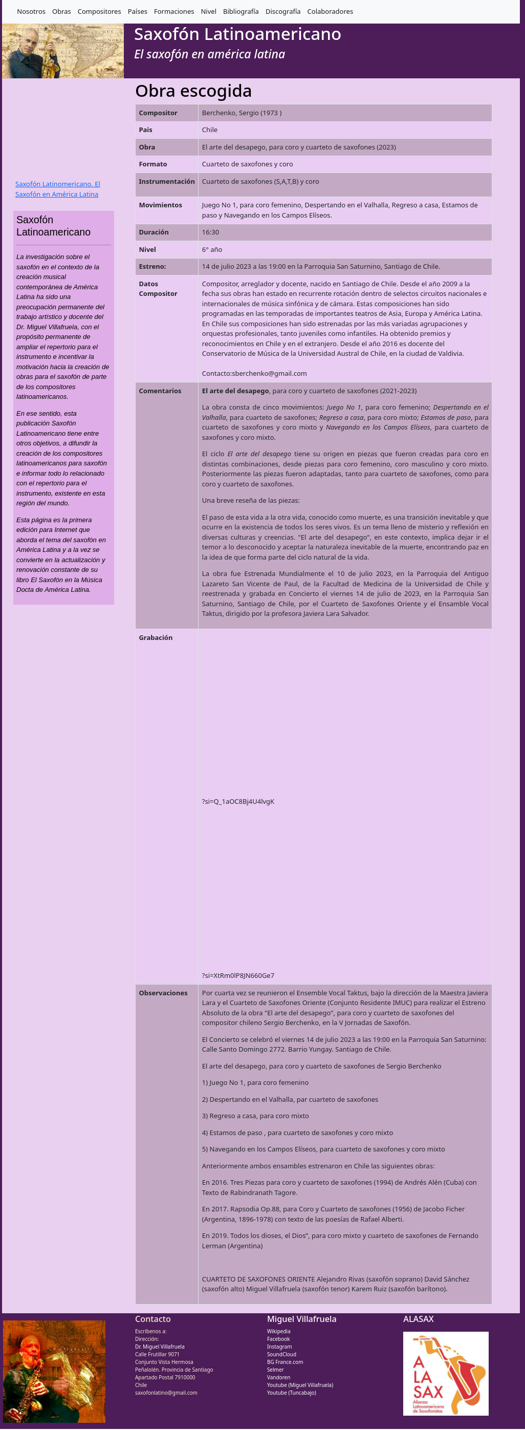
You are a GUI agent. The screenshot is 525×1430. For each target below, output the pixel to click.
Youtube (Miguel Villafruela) (300, 1385)
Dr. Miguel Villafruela (160, 1346)
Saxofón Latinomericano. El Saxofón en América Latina (57, 189)
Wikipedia (279, 1331)
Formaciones (174, 11)
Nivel (208, 11)
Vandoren (279, 1377)
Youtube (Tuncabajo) (291, 1392)
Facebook (278, 1338)
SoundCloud (281, 1354)
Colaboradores (331, 11)
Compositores (99, 11)
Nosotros (31, 11)
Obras (61, 11)
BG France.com (285, 1361)
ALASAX (418, 1319)
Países (137, 11)
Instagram (279, 1346)
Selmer (275, 1369)
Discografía (283, 11)
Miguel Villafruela (302, 1319)
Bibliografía (241, 11)
